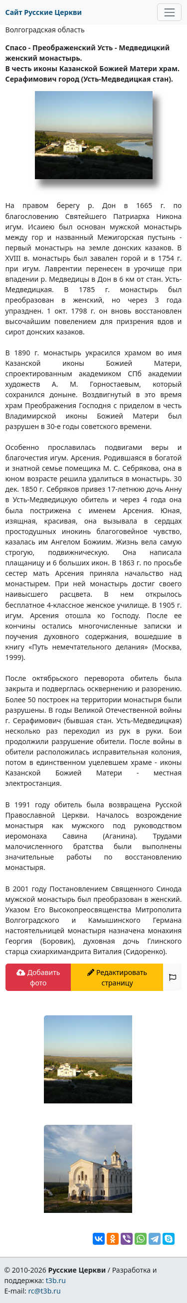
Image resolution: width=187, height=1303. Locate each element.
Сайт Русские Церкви (43, 12)
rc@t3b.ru (44, 1291)
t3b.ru (56, 1280)
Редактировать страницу (117, 977)
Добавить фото (38, 977)
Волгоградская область (45, 29)
